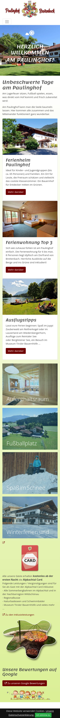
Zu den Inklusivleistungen (19, 614)
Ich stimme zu (43, 715)
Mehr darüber (16, 191)
